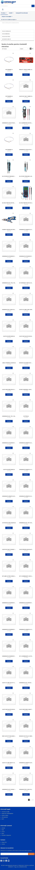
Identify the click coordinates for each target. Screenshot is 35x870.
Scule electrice (6, 36)
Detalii (9, 74)
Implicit (21, 48)
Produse (3, 13)
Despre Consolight (6, 16)
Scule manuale (6, 33)
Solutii (10, 13)
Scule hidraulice (6, 31)
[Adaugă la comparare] (13, 53)
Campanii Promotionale (22, 13)
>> (32, 799)
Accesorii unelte (6, 39)
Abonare (31, 854)
